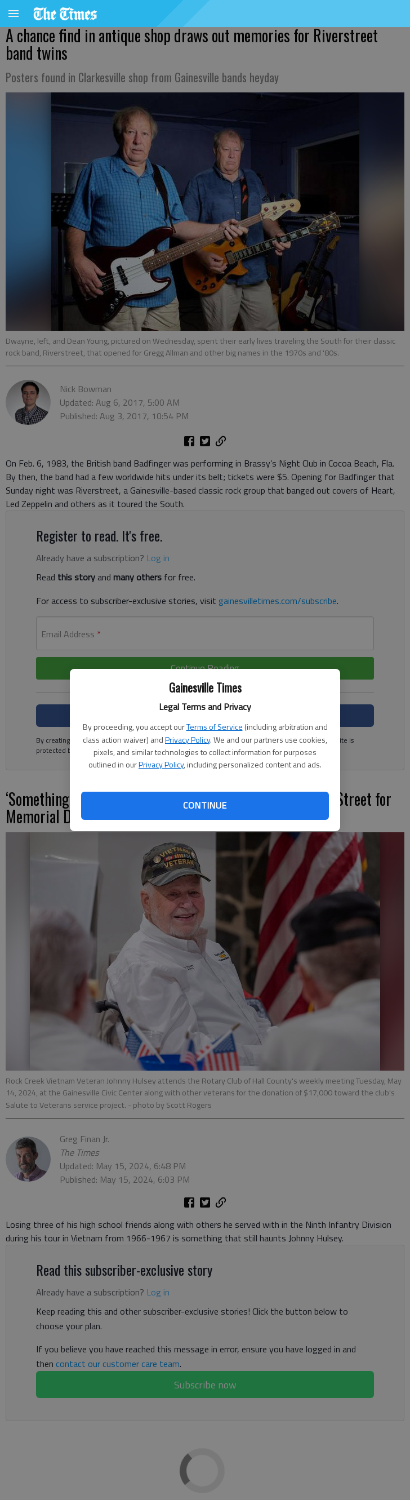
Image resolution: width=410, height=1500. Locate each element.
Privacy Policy (187, 739)
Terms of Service (214, 727)
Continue (204, 805)
